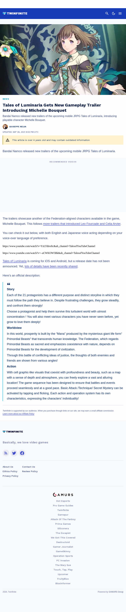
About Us (8, 466)
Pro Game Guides (63, 505)
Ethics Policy (10, 471)
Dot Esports (63, 501)
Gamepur (63, 514)
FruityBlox (63, 578)
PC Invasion (63, 560)
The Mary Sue (63, 565)
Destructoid (63, 542)
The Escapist (63, 533)
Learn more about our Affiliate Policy (18, 414)
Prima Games (63, 524)
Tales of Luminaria (15, 261)
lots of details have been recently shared (51, 266)
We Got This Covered (63, 537)
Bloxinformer (63, 583)
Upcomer (63, 574)
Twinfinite (63, 510)
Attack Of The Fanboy (63, 519)
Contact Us (28, 466)
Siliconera (63, 528)
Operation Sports (63, 556)
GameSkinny (63, 551)
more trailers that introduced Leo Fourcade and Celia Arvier (81, 223)
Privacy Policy (10, 476)
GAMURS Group (116, 592)
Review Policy (30, 471)
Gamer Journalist (63, 546)
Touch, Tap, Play (63, 569)
